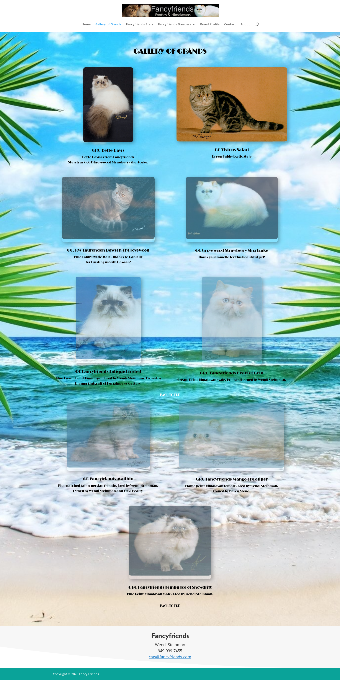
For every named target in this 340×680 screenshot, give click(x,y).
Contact (230, 24)
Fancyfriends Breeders (174, 24)
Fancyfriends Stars (139, 24)
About (245, 24)
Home (86, 24)
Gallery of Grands (108, 24)
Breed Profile (209, 24)
